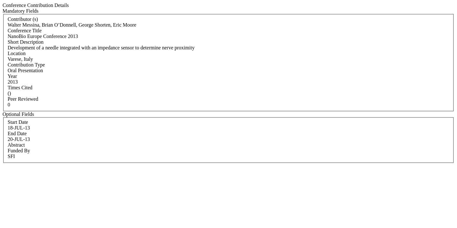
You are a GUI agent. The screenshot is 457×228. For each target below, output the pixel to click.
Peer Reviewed (23, 99)
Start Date (18, 122)
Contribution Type (26, 64)
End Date (17, 133)
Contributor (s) (23, 19)
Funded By (19, 150)
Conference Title (25, 30)
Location (17, 53)
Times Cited (20, 87)
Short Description (25, 42)
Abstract (16, 145)
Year (12, 76)
